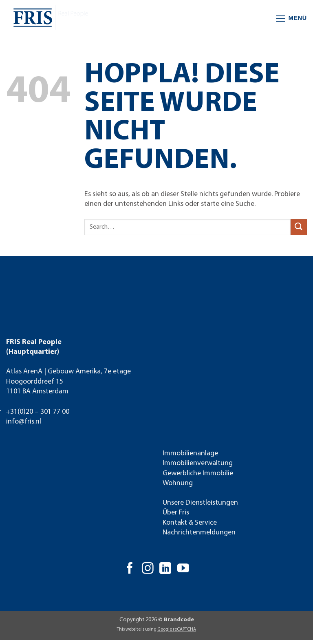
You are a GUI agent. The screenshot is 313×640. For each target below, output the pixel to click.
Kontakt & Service (190, 523)
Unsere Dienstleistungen (200, 503)
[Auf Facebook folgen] (130, 569)
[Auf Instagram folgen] (148, 569)
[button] (291, 18)
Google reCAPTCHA (176, 629)
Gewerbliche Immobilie (198, 473)
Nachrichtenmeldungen (199, 532)
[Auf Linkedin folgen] (165, 569)
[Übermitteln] (299, 227)
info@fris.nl (23, 422)
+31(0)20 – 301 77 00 (37, 412)
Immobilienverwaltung (198, 463)
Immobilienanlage (190, 453)
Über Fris (176, 512)
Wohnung (178, 483)
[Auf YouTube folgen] (183, 569)
